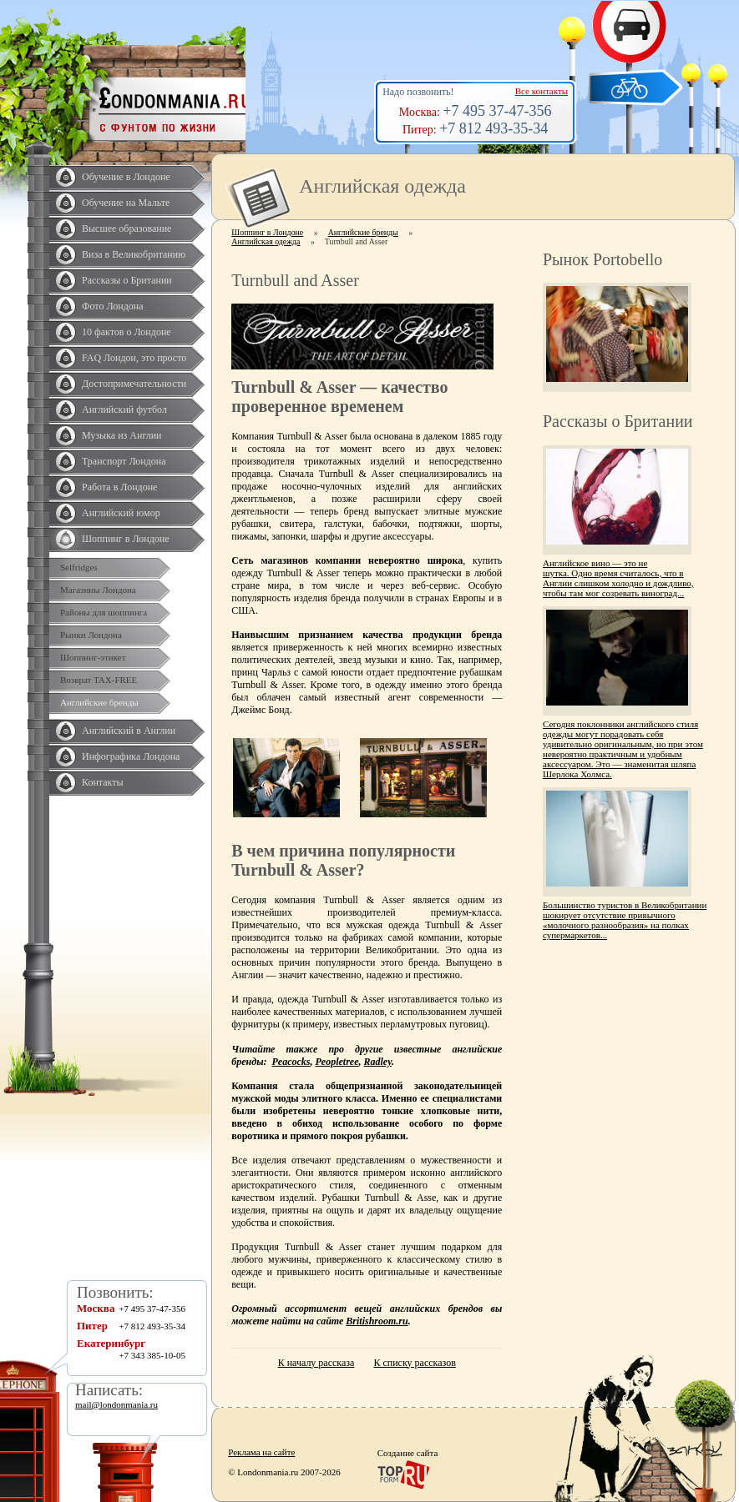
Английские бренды (99, 702)
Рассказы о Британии (127, 280)
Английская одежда (265, 241)
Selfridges (79, 567)
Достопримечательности (134, 383)
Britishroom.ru (376, 1321)
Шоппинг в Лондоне (126, 539)
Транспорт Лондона (124, 461)
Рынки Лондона (91, 635)
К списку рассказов (414, 1363)
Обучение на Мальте (126, 202)
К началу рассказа (316, 1363)
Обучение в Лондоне (126, 177)
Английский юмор (121, 513)
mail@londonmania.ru (116, 1404)
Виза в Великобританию (133, 254)
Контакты (103, 782)
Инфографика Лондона (131, 756)
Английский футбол (124, 409)
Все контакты (541, 91)
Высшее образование (126, 228)
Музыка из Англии (122, 435)
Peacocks (291, 1061)
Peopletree (337, 1061)
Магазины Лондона (98, 590)
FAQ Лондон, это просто (134, 358)
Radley (377, 1061)
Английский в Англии (128, 730)
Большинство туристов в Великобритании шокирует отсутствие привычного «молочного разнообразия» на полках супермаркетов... (624, 920)
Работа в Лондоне (119, 487)
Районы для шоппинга (103, 612)
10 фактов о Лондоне (126, 332)
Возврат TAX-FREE (98, 680)
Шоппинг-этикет (93, 657)
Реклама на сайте (261, 1452)
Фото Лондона (113, 306)
